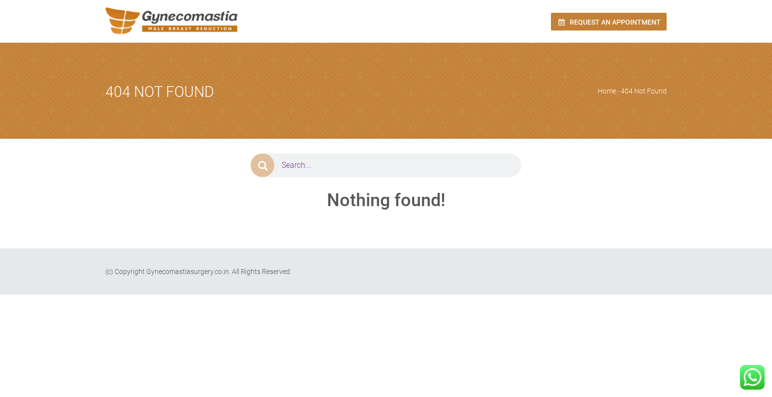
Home (607, 91)
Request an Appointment (609, 22)
